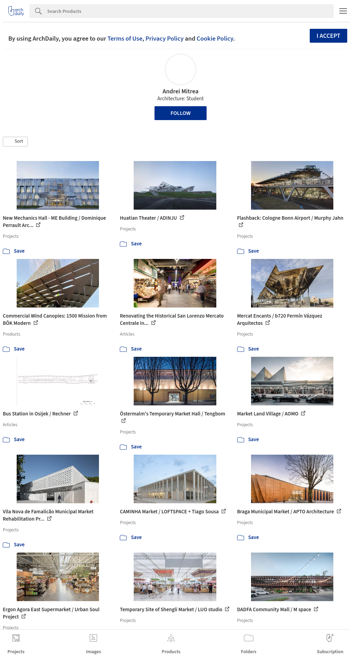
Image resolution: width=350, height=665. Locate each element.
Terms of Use (124, 38)
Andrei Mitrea (180, 91)
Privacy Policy (164, 38)
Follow (180, 113)
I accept (328, 36)
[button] (15, 141)
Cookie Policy (215, 38)
